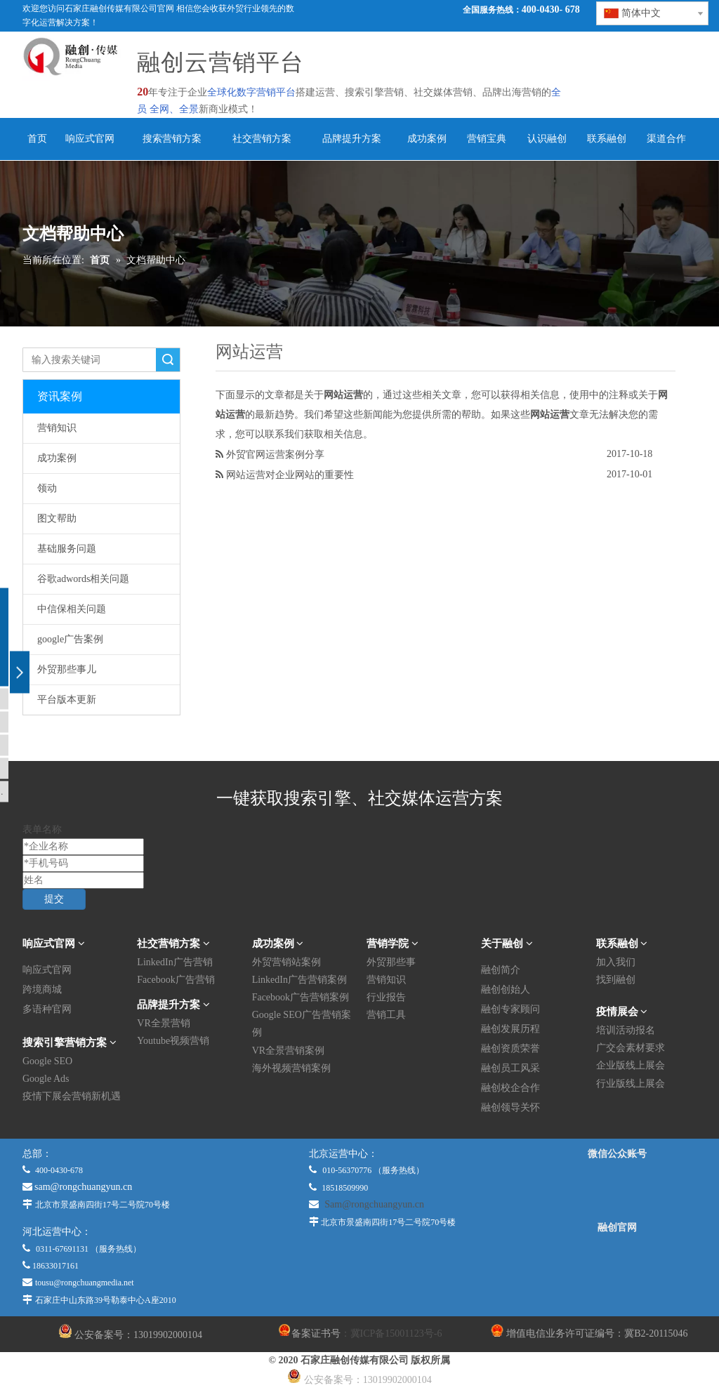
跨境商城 (42, 989)
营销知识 (57, 428)
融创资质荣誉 (510, 1048)
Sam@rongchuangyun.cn (374, 1204)
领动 (47, 488)
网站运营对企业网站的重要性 (290, 474)
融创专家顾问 (510, 1009)
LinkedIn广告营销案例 (299, 979)
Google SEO (47, 1061)
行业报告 (386, 997)
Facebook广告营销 (175, 979)
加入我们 (615, 962)
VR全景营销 (163, 1023)
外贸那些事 (391, 962)
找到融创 (615, 979)
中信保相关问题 (71, 609)
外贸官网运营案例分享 (275, 454)
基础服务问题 (66, 548)
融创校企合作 (510, 1088)
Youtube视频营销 (173, 1040)
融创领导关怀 (510, 1107)
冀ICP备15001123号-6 (396, 1333)
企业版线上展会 (630, 1065)
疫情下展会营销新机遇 (71, 1096)
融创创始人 (505, 989)
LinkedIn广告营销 (174, 962)
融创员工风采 (510, 1068)
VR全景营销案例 (288, 1050)
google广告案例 (70, 639)
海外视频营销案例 (291, 1068)
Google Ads (46, 1078)
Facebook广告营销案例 (300, 997)
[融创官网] (617, 1265)
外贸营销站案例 (286, 962)
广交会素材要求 (630, 1047)
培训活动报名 (625, 1030)
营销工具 (386, 1015)
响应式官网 (47, 970)
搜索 (168, 359)
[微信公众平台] (617, 1190)
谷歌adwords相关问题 (83, 579)
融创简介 (500, 970)
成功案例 (57, 458)
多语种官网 (47, 1009)
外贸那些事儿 (66, 669)
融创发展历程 (510, 1029)
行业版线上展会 (630, 1083)
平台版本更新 (66, 699)
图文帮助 (57, 518)
